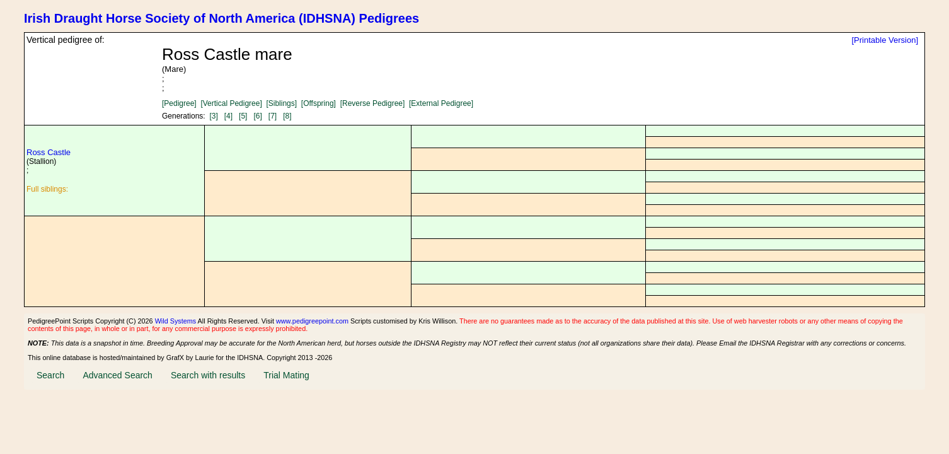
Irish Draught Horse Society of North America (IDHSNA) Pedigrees (221, 18)
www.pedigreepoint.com (312, 321)
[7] (272, 116)
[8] (287, 116)
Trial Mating (286, 375)
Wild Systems (176, 321)
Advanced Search (117, 375)
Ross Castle (48, 152)
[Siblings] (281, 103)
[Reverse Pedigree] (372, 103)
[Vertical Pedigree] (231, 103)
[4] (228, 116)
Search (50, 375)
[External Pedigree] (441, 103)
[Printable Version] (884, 40)
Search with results (208, 375)
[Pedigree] (179, 103)
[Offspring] (318, 103)
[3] (213, 116)
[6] (257, 116)
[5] (243, 116)
